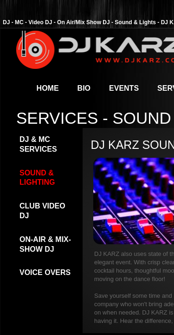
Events (124, 88)
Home (48, 88)
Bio (83, 88)
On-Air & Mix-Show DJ (45, 244)
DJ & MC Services (38, 144)
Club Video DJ (42, 211)
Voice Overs (45, 272)
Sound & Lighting (37, 178)
